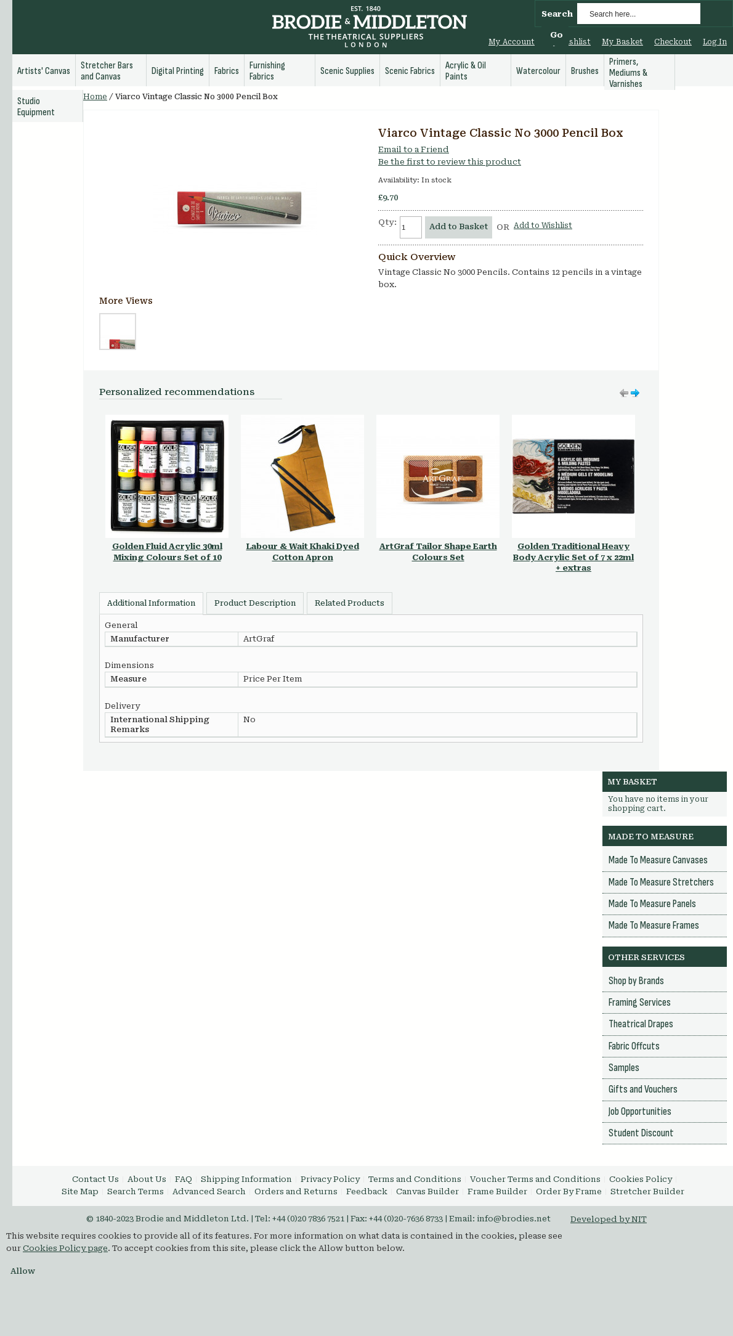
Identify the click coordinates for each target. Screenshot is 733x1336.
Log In (715, 42)
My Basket (622, 42)
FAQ (183, 1179)
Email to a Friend (413, 149)
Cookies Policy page (65, 1248)
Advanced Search (209, 1191)
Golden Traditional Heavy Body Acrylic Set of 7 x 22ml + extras (573, 557)
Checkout (673, 42)
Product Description (255, 603)
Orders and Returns (296, 1191)
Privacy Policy (330, 1179)
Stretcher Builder (647, 1191)
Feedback (366, 1191)
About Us (147, 1179)
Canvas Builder (427, 1191)
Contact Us (95, 1179)
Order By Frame (569, 1191)
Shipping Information (246, 1179)
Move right (624, 393)
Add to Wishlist (543, 225)
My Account (511, 42)
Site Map (80, 1191)
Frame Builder (497, 1191)
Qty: (387, 222)
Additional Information (151, 603)
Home (95, 96)
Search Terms (135, 1191)
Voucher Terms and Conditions (535, 1179)
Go (556, 34)
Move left (635, 393)
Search (557, 13)
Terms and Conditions (414, 1179)
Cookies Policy (640, 1179)
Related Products (349, 603)
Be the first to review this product (449, 161)
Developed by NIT (608, 1219)
